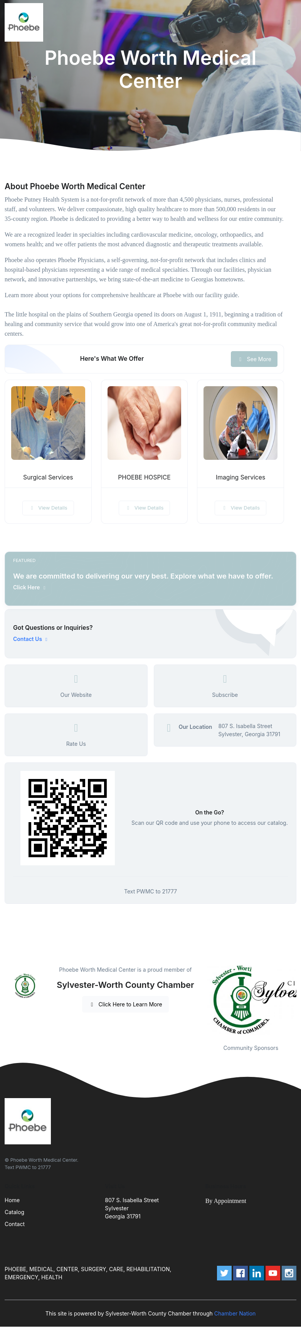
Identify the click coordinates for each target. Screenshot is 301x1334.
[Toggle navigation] (289, 22)
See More (254, 359)
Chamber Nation (235, 1313)
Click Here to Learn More (125, 1004)
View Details (48, 508)
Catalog (14, 1212)
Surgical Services (48, 477)
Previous (199, 1000)
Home (12, 1200)
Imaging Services (240, 477)
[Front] (25, 22)
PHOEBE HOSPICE (144, 477)
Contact (15, 1224)
